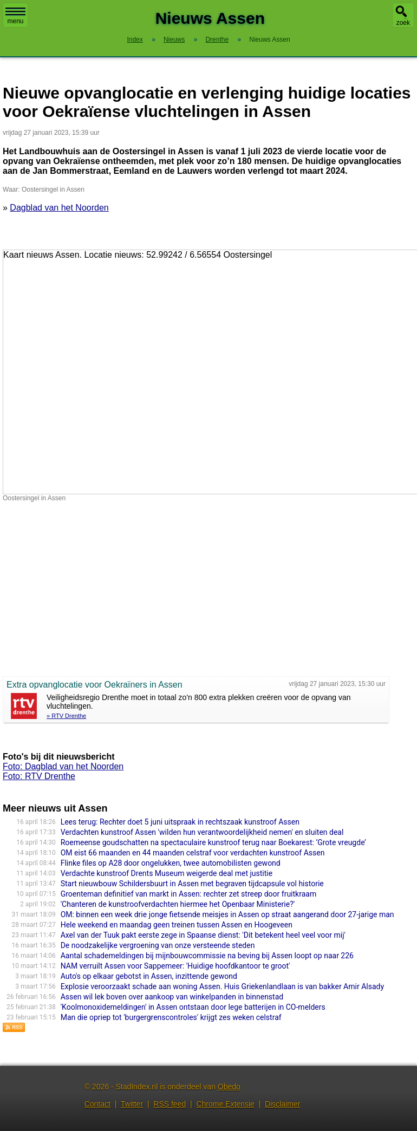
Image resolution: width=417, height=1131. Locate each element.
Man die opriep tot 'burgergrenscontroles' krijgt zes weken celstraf (171, 1017)
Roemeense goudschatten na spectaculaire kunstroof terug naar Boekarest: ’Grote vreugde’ (213, 842)
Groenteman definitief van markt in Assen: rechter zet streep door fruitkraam (189, 894)
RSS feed (169, 1104)
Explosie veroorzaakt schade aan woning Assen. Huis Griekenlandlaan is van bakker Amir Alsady (222, 986)
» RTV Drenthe (66, 715)
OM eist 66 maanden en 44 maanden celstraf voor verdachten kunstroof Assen (193, 852)
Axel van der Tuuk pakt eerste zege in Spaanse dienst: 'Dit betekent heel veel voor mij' (203, 935)
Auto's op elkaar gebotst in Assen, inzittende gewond (149, 976)
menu (15, 16)
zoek (403, 23)
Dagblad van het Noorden (59, 207)
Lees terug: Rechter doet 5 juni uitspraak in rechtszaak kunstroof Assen (180, 822)
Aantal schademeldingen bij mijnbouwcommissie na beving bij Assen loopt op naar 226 (207, 955)
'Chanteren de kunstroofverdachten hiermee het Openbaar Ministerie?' (178, 904)
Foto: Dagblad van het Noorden (63, 766)
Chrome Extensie (225, 1104)
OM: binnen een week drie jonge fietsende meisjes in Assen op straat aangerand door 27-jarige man (227, 914)
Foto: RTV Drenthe (39, 776)
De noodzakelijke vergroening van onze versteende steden (158, 945)
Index (134, 39)
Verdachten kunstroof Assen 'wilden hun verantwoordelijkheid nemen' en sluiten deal (202, 832)
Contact (97, 1104)
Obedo (229, 1086)
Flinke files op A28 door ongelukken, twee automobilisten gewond (171, 863)
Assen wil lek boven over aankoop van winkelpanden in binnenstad (172, 996)
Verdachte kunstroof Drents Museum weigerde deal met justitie (167, 873)
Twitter (132, 1104)
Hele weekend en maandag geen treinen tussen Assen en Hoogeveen (176, 924)
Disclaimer (282, 1104)
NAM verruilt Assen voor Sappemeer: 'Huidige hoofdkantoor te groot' (175, 966)
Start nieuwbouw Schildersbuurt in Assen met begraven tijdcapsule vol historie (192, 883)
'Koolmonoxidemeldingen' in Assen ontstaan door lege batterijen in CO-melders (193, 1007)
